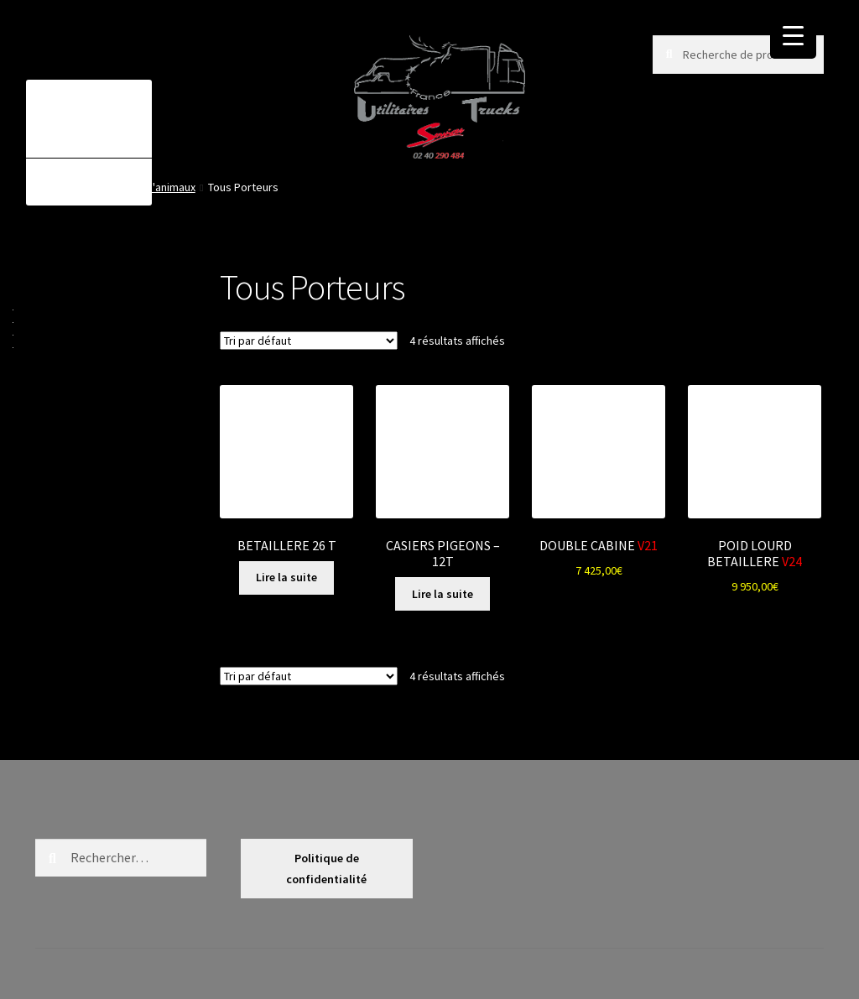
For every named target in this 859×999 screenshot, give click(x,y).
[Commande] (309, 340)
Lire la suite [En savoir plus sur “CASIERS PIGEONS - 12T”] (442, 593)
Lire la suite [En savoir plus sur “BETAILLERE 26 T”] (286, 577)
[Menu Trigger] (793, 36)
